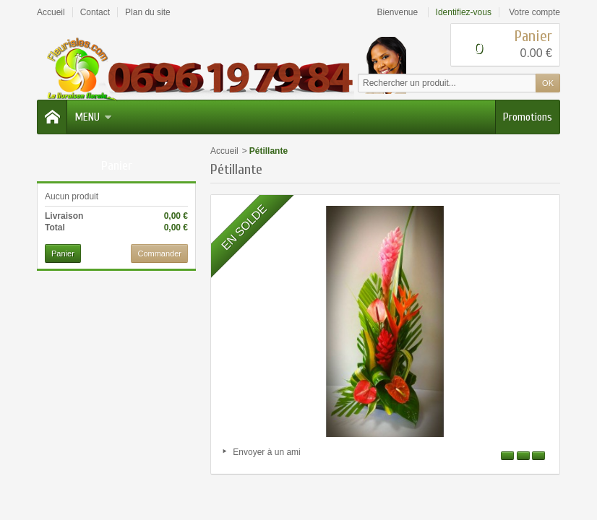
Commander (159, 253)
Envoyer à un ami (266, 452)
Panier (116, 165)
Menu (93, 117)
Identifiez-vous (463, 12)
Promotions (527, 117)
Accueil (224, 151)
